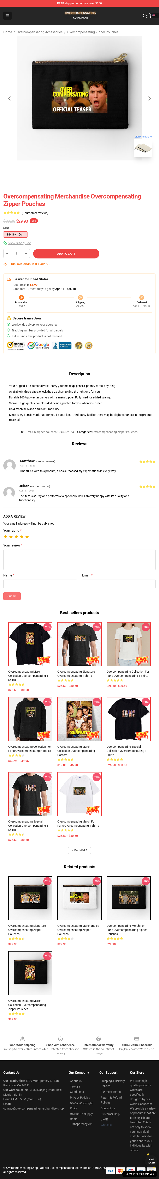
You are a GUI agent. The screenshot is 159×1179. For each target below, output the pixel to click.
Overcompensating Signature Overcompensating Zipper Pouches (27, 930)
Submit (12, 596)
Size (6, 228)
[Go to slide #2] (90, 169)
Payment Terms (111, 1091)
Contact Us (108, 1108)
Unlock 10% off (151, 1161)
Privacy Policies (80, 1097)
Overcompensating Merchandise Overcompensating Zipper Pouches (78, 930)
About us (76, 1081)
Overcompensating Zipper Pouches (92, 32)
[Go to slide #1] (69, 169)
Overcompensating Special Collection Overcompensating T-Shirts (127, 751)
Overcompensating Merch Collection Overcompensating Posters (76, 751)
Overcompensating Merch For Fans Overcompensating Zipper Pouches (127, 930)
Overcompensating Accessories (40, 32)
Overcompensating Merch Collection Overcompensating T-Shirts (28, 676)
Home (7, 32)
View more (80, 850)
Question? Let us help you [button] (139, 1174)
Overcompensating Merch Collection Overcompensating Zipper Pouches (27, 1005)
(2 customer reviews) (35, 213)
